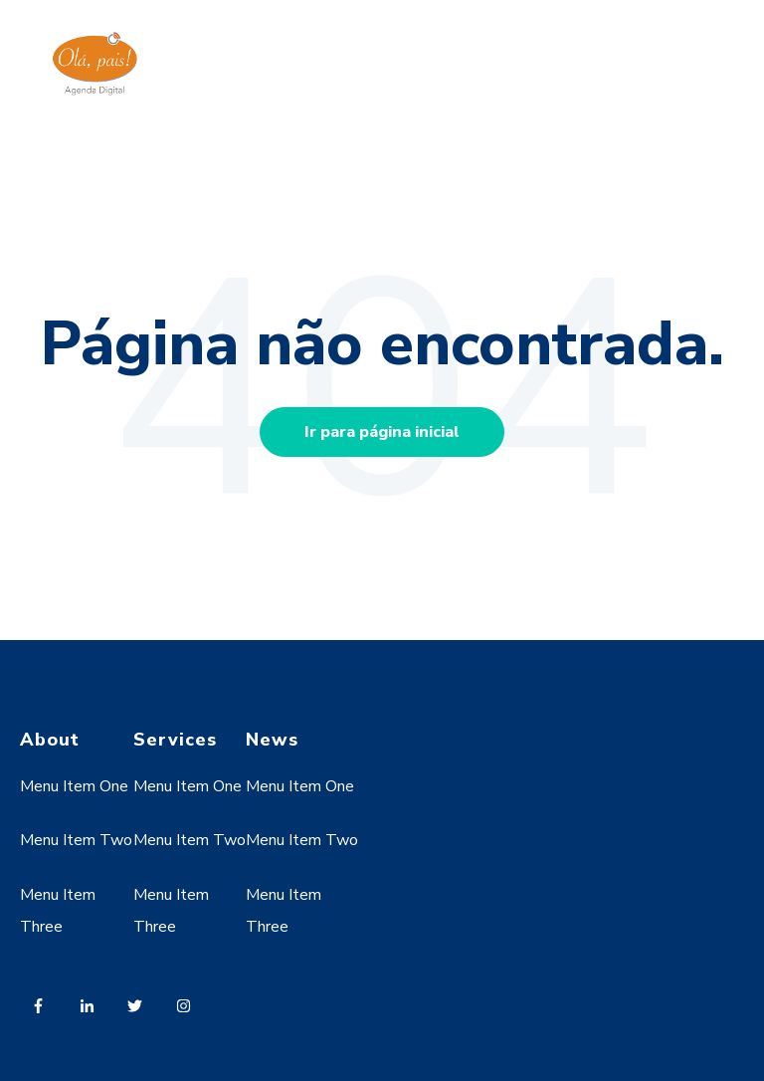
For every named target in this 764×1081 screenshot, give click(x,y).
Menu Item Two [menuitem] (76, 840)
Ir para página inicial (382, 432)
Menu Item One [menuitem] (74, 786)
